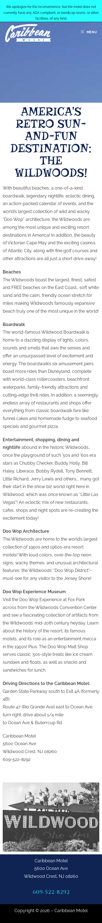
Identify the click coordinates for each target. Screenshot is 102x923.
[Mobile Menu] (89, 32)
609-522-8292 (51, 892)
